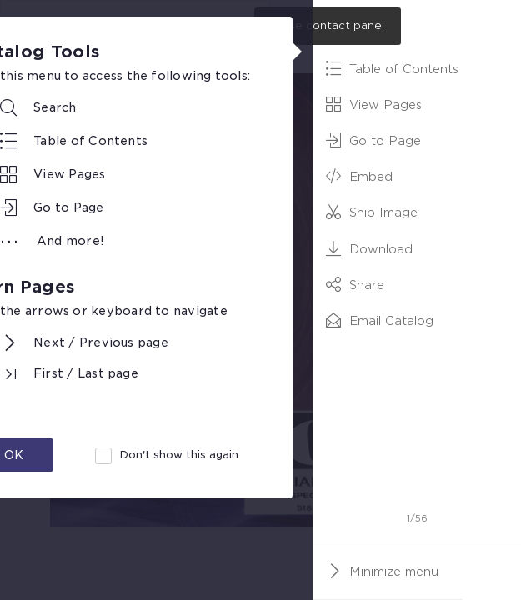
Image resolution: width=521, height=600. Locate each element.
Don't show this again (179, 454)
